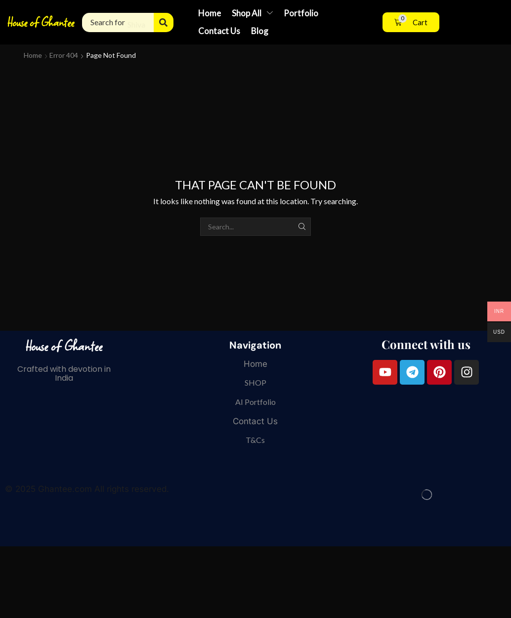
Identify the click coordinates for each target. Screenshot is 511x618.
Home (33, 55)
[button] (411, 22)
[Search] (163, 22)
